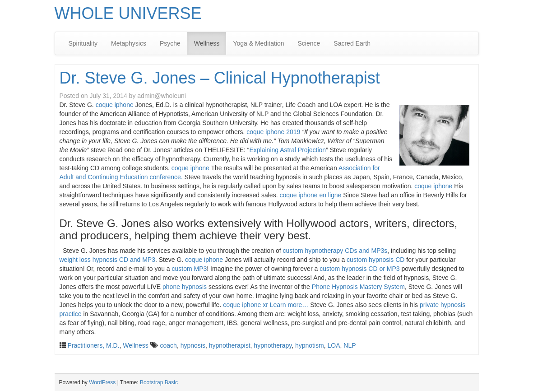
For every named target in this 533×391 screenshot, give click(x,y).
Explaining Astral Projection (287, 150)
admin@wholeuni (161, 95)
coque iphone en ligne (310, 195)
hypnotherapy (273, 345)
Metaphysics (128, 43)
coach (168, 345)
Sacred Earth (352, 43)
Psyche (170, 43)
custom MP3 (189, 268)
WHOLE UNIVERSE (128, 13)
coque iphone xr (245, 304)
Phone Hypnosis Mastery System (358, 286)
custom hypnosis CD (375, 259)
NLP (349, 345)
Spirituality (83, 43)
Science (309, 43)
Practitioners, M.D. (93, 345)
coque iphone (115, 104)
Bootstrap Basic (159, 382)
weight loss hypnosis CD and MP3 (107, 259)
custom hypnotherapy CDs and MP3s (335, 250)
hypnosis (193, 345)
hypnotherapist (229, 345)
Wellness (207, 43)
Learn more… (289, 304)
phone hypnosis (184, 286)
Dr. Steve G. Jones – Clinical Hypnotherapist (220, 78)
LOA (334, 345)
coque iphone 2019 (273, 131)
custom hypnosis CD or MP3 (359, 268)
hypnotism (309, 345)
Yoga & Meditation (258, 43)
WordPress (102, 382)
